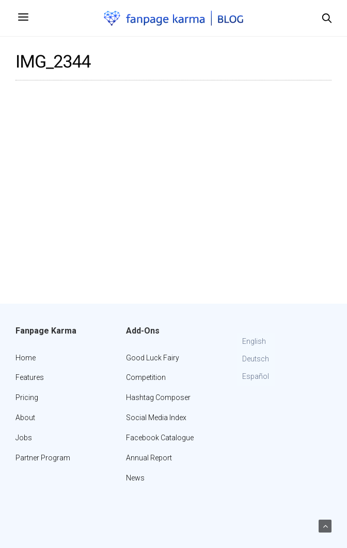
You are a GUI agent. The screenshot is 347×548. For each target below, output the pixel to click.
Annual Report (149, 458)
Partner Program (42, 458)
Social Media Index (156, 417)
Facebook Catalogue (160, 438)
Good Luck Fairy (152, 358)
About (25, 417)
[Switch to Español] (255, 377)
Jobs (23, 438)
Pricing (26, 397)
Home (25, 358)
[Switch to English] (255, 342)
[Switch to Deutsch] (255, 359)
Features (29, 377)
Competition (146, 377)
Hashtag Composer (158, 397)
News (135, 478)
